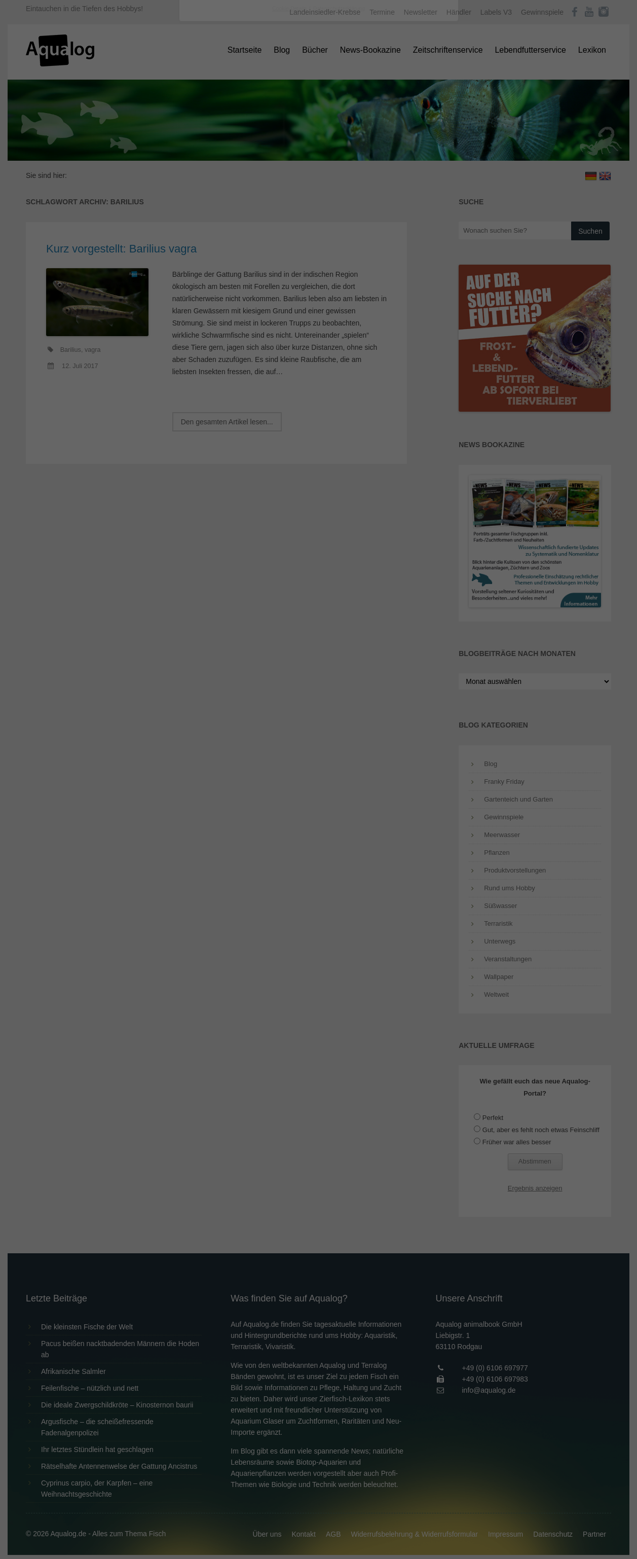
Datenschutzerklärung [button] (339, 281)
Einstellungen (208, 139)
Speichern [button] (318, 229)
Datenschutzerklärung (254, 130)
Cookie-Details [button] (290, 281)
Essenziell (210, 163)
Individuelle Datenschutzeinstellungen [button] (318, 258)
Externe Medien (411, 163)
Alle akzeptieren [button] (318, 199)
